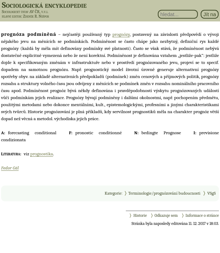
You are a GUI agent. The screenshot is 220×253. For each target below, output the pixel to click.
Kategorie (113, 193)
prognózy (121, 34)
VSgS (211, 193)
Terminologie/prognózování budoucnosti (164, 193)
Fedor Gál (10, 167)
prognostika (41, 153)
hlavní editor (11, 16)
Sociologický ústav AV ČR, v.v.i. (25, 11)
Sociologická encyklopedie (44, 5)
